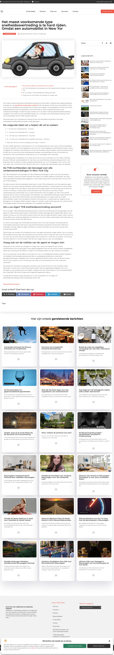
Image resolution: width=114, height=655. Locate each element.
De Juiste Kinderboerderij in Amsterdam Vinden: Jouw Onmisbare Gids (98, 131)
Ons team (64, 16)
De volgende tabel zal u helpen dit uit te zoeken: (38, 90)
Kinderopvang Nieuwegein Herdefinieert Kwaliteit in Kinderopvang (90, 439)
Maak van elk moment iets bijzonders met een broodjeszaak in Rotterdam (100, 137)
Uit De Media (30, 16)
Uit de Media (56, 624)
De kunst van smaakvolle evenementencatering (97, 78)
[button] (109, 641)
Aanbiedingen (9, 38)
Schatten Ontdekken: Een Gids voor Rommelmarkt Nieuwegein (57, 567)
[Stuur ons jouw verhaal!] (96, 173)
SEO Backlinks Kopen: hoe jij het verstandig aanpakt (61, 635)
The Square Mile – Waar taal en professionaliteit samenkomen (99, 91)
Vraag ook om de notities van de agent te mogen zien (40, 100)
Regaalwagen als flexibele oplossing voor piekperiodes (101, 123)
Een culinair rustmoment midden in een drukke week (101, 149)
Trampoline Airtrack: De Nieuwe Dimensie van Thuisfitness (99, 72)
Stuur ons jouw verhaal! (97, 179)
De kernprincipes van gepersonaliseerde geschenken (17, 395)
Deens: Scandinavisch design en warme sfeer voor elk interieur (99, 98)
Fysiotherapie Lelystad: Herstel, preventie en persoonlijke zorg (99, 117)
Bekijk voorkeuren (98, 646)
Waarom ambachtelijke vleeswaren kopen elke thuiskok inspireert (100, 142)
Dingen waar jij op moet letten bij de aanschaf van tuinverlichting (18, 438)
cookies (32, 648)
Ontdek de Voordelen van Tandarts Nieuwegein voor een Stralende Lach (56, 481)
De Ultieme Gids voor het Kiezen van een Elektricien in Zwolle (101, 85)
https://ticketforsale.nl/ (11, 288)
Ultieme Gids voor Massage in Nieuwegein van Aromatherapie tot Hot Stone (94, 567)
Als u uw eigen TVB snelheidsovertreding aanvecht (39, 97)
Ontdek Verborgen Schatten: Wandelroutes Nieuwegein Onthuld (19, 567)
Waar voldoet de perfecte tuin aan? (57, 437)
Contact (75, 16)
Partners (43, 16)
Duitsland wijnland (95, 110)
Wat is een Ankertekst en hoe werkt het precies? (100, 104)
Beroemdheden (57, 620)
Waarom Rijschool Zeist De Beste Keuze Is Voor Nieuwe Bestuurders (56, 524)
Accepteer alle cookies (75, 646)
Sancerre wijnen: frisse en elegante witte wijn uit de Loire (100, 66)
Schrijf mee (56, 630)
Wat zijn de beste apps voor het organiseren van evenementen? (55, 395)
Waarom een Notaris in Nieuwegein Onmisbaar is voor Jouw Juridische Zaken (94, 481)
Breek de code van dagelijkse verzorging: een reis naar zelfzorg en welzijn (94, 353)
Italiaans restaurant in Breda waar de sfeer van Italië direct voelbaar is (101, 155)
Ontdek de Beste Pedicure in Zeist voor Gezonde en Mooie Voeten (18, 524)
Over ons (53, 16)
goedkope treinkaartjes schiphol (26, 110)
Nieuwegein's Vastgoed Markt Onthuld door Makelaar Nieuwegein (19, 481)
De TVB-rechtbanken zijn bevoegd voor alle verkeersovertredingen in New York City (48, 93)
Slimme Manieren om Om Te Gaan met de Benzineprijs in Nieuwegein (94, 524)
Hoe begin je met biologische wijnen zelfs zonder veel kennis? (94, 395)
